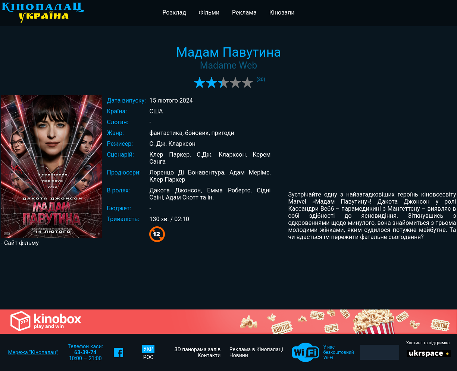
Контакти (209, 355)
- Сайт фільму (20, 242)
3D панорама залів (197, 349)
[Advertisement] (228, 277)
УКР (148, 349)
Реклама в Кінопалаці (256, 349)
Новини (238, 355)
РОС (148, 357)
